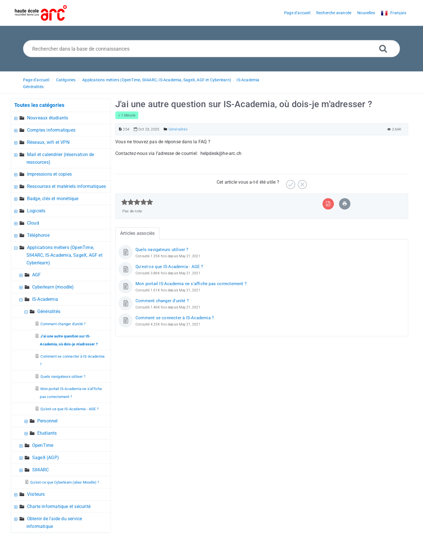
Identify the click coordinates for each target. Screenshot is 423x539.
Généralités (33, 86)
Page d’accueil (36, 80)
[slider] (137, 202)
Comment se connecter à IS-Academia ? (174, 317)
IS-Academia (248, 80)
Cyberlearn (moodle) (53, 287)
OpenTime (43, 445)
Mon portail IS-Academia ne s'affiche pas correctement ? (191, 283)
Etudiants (47, 433)
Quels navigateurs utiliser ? (62, 376)
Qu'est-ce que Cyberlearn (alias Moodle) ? (64, 482)
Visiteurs (36, 494)
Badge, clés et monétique (53, 198)
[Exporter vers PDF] (328, 204)
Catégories (66, 80)
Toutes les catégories (39, 105)
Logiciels (36, 210)
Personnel (47, 421)
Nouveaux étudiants (47, 118)
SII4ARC (40, 469)
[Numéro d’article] (120, 129)
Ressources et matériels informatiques (66, 186)
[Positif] (290, 182)
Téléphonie (38, 235)
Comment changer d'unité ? (62, 324)
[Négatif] (301, 182)
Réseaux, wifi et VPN (48, 142)
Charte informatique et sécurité (59, 506)
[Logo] (41, 13)
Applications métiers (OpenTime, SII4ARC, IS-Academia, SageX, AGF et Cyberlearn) (156, 80)
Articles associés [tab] (137, 233)
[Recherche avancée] (383, 48)
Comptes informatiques (51, 130)
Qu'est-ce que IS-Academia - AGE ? (69, 409)
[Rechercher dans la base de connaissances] (211, 48)
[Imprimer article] (344, 204)
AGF (36, 274)
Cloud (33, 223)
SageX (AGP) (45, 457)
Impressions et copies (49, 174)
